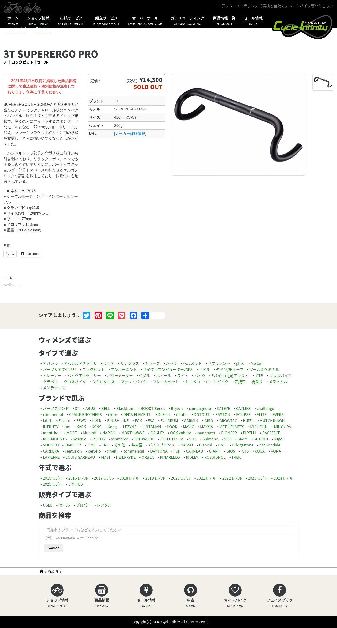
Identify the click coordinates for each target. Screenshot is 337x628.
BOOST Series (153, 408)
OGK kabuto (180, 432)
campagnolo (200, 408)
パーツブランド (56, 408)
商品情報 (55, 571)
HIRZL (248, 420)
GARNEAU (194, 451)
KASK (81, 426)
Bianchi (205, 445)
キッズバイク (280, 375)
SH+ (192, 439)
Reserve (79, 439)
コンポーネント (124, 369)
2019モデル (155, 478)
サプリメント (219, 363)
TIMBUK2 (73, 445)
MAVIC (188, 426)
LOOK (172, 426)
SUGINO (261, 439)
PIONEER (229, 432)
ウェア (108, 363)
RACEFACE (271, 432)
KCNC (97, 426)
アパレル (50, 363)
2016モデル (78, 478)
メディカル (278, 381)
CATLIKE (243, 408)
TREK (236, 457)
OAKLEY (157, 432)
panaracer (206, 432)
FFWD (81, 420)
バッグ (171, 363)
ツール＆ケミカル (264, 369)
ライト (182, 375)
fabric (48, 420)
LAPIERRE (51, 457)
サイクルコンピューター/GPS (168, 369)
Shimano (210, 439)
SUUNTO (51, 445)
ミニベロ (192, 381)
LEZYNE (129, 426)
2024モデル (283, 478)
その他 (119, 445)
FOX (138, 420)
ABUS (90, 408)
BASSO (187, 445)
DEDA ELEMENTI (137, 414)
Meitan (257, 363)
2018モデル (129, 478)
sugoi (278, 439)
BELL (105, 408)
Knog (112, 426)
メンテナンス (54, 387)
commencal (133, 451)
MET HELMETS (231, 426)
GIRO (208, 420)
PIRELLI (249, 432)
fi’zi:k (96, 420)
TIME (91, 445)
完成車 (240, 381)
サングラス (129, 363)
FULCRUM (169, 420)
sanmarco (119, 439)
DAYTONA (159, 451)
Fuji (176, 451)
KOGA (260, 451)
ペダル (144, 375)
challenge (265, 408)
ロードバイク (217, 381)
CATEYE (223, 408)
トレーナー (52, 375)
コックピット (22, 62)
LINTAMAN (151, 426)
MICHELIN (259, 426)
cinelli (112, 451)
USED (48, 505)
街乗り (257, 381)
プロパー (83, 505)
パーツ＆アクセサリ (59, 369)
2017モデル (104, 478)
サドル (204, 369)
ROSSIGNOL (215, 457)
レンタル (104, 505)
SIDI (227, 439)
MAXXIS (206, 426)
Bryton (177, 408)
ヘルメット (192, 363)
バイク (199, 375)
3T (6, 62)
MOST (71, 432)
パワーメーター (120, 375)
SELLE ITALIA (171, 439)
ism (67, 426)
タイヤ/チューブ (229, 369)
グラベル (50, 381)
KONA (276, 451)
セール (42, 62)
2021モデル (206, 478)
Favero (64, 420)
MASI (105, 457)
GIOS (230, 451)
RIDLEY (192, 457)
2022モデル (232, 478)
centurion (73, 451)
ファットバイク (134, 381)
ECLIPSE (243, 414)
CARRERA (51, 451)
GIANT (214, 451)
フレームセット (166, 381)
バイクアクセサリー (84, 375)
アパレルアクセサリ (80, 363)
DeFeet (164, 414)
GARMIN (191, 420)
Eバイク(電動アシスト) (230, 375)
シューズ (152, 363)
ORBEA (148, 457)
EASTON (223, 414)
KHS (245, 451)
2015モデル (52, 478)
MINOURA (282, 426)
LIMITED (75, 484)
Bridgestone (242, 445)
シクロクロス (103, 381)
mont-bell (52, 432)
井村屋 (137, 445)
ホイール (163, 375)
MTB (259, 375)
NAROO (108, 432)
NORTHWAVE (132, 432)
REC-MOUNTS (55, 439)
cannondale (269, 445)
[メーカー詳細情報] (130, 134)
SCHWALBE (144, 439)
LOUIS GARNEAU (80, 457)
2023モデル (257, 478)
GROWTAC (228, 420)
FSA (151, 420)
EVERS (278, 414)
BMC (222, 445)
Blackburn (125, 408)
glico (240, 363)
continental (53, 414)
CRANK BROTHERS (85, 414)
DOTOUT (201, 414)
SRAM (243, 439)
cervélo (94, 451)
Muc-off (89, 432)
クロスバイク (75, 381)
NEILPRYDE (126, 457)
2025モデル (52, 484)
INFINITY (51, 426)
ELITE (262, 414)
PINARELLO (170, 457)
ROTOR (98, 439)
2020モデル (181, 478)
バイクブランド (161, 445)
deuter (182, 414)
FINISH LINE (118, 420)
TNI (105, 445)
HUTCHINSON (272, 420)
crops (112, 414)
